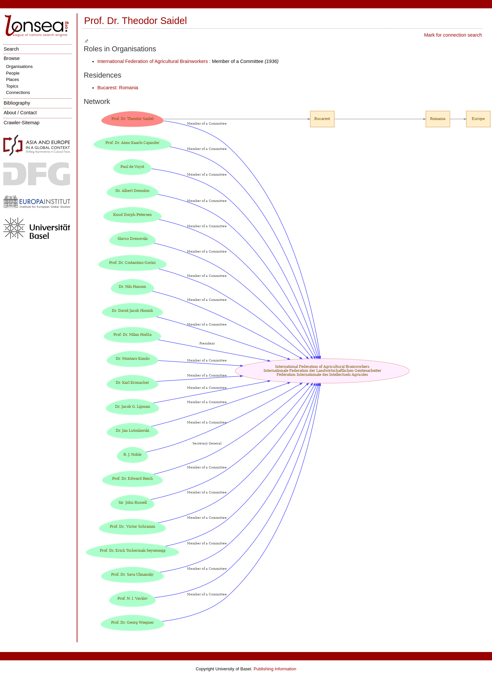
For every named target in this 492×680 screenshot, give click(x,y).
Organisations (19, 66)
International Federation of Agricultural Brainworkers (152, 61)
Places (12, 79)
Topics (12, 86)
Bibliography (17, 103)
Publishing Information (275, 668)
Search (11, 49)
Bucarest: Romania (117, 87)
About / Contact (20, 112)
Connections (18, 92)
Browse (12, 58)
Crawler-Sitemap (21, 122)
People (12, 73)
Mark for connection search (453, 35)
